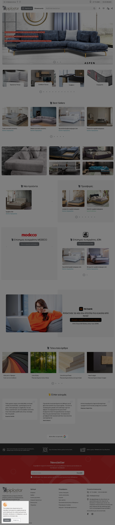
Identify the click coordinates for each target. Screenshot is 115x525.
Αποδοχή (7, 520)
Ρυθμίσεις (16, 520)
